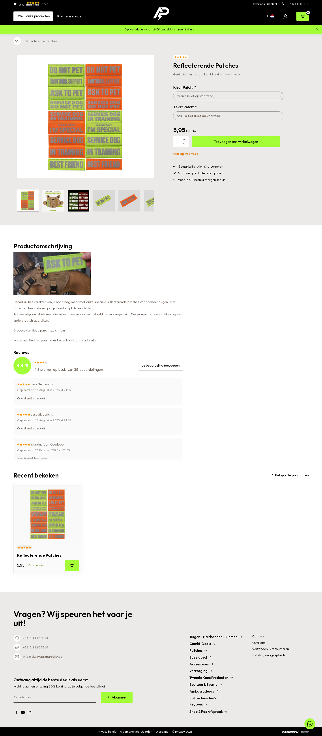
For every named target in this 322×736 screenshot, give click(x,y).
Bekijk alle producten (289, 475)
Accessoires (201, 664)
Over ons (259, 4)
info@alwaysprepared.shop (43, 657)
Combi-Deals (202, 643)
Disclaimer (163, 732)
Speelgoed (200, 657)
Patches (198, 650)
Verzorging (200, 671)
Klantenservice (69, 16)
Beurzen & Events (205, 684)
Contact (272, 4)
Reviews (198, 704)
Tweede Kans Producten (211, 677)
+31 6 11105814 (295, 4)
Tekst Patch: (184, 107)
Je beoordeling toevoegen (161, 365)
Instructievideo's (205, 698)
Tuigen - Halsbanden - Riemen (215, 637)
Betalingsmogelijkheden (269, 655)
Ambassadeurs (203, 691)
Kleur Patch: (184, 87)
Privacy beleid (107, 732)
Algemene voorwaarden (136, 732)
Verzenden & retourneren (270, 649)
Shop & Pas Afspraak (208, 711)
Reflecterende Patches (41, 41)
